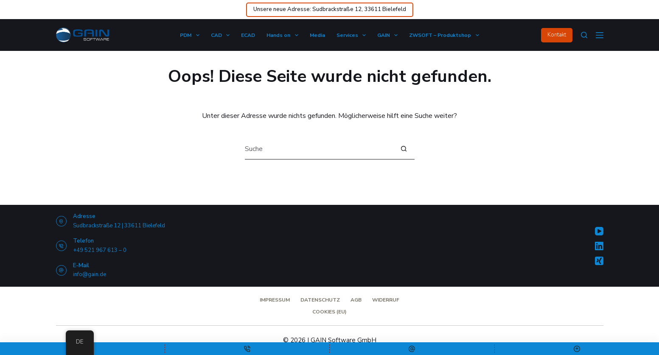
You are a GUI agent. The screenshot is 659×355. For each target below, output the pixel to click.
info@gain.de (89, 274)
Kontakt (556, 35)
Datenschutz (320, 300)
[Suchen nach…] (319, 148)
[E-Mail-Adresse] (412, 348)
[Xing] (599, 261)
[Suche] (584, 35)
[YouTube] (599, 231)
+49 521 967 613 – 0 (99, 250)
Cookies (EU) (329, 312)
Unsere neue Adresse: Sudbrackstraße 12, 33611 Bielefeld (329, 9)
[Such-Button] (404, 148)
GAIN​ (389, 35)
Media (317, 35)
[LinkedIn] (599, 246)
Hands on (283, 35)
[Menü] (599, 35)
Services (353, 35)
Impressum (275, 300)
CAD (222, 35)
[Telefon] (247, 348)
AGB (356, 300)
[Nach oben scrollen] (577, 348)
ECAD (248, 35)
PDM (191, 35)
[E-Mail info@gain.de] (61, 270)
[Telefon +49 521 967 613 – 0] (61, 245)
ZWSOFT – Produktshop (445, 35)
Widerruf (385, 300)
